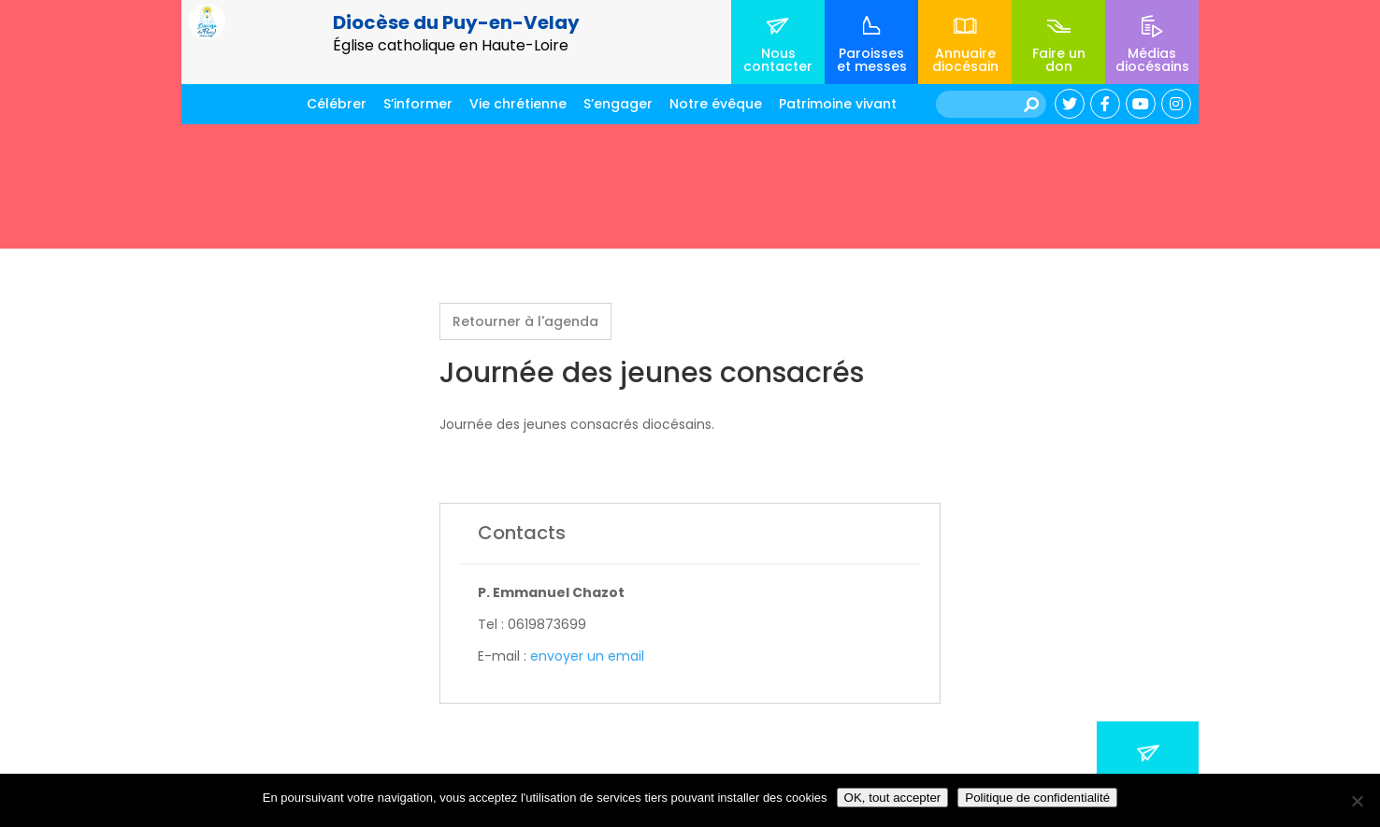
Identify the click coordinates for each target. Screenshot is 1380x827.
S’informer (418, 103)
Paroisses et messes (872, 60)
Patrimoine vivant (838, 103)
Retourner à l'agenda (525, 321)
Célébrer (337, 103)
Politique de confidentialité (1037, 798)
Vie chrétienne (518, 103)
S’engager (618, 103)
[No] (1356, 800)
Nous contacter (777, 60)
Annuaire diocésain (965, 60)
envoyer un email (587, 656)
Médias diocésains (1152, 60)
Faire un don (1058, 60)
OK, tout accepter (893, 798)
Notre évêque (715, 103)
